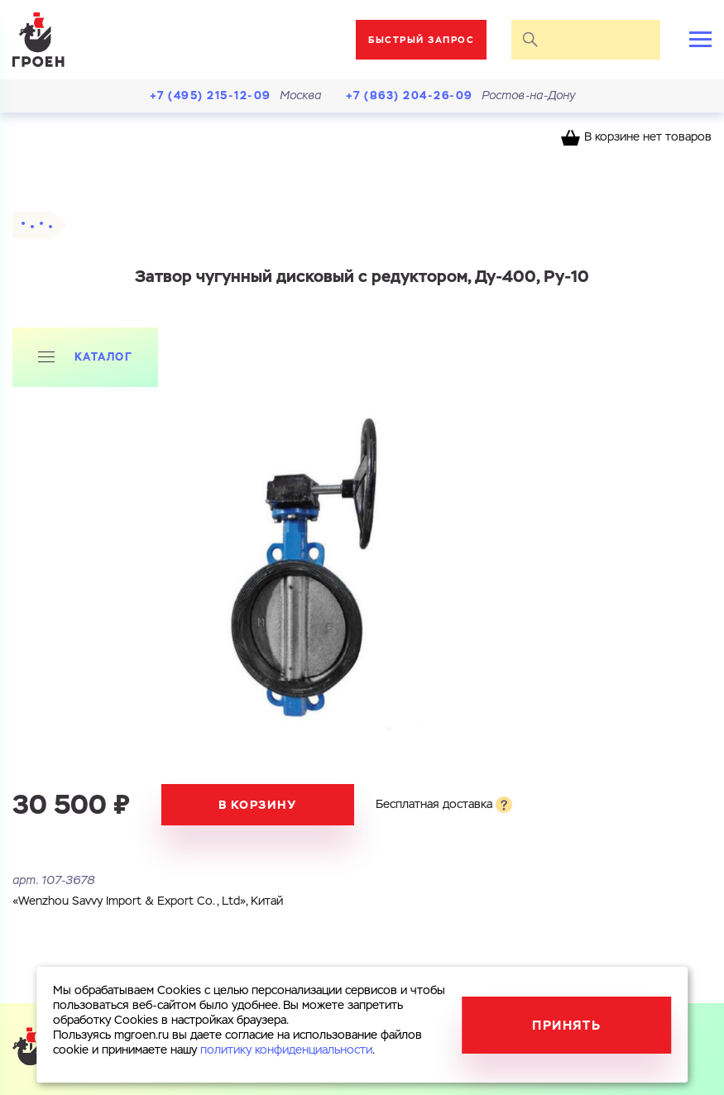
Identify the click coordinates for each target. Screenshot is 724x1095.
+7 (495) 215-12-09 (210, 95)
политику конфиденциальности (286, 1050)
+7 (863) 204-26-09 (409, 95)
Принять (566, 1025)
